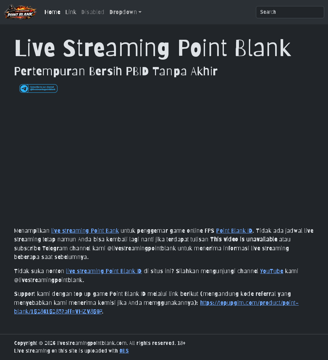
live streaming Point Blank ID (104, 270)
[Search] (290, 12)
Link (70, 11)
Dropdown (123, 11)
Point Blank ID (234, 230)
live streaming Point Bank (85, 230)
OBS (124, 351)
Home (52, 11)
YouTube (271, 270)
